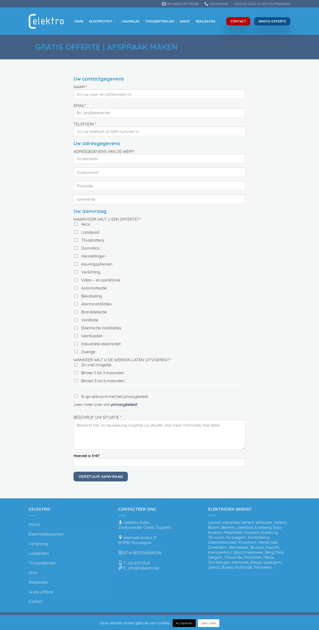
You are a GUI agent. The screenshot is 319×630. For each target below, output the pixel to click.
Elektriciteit (102, 21)
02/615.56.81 (139, 562)
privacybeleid (124, 404)
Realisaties (206, 21)
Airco (185, 21)
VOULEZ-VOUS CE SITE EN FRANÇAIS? (262, 4)
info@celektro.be (143, 567)
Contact (36, 601)
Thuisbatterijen (159, 21)
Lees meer (208, 623)
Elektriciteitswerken (46, 534)
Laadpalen (130, 21)
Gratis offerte (41, 591)
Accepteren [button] (184, 623)
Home (78, 21)
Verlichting (38, 543)
